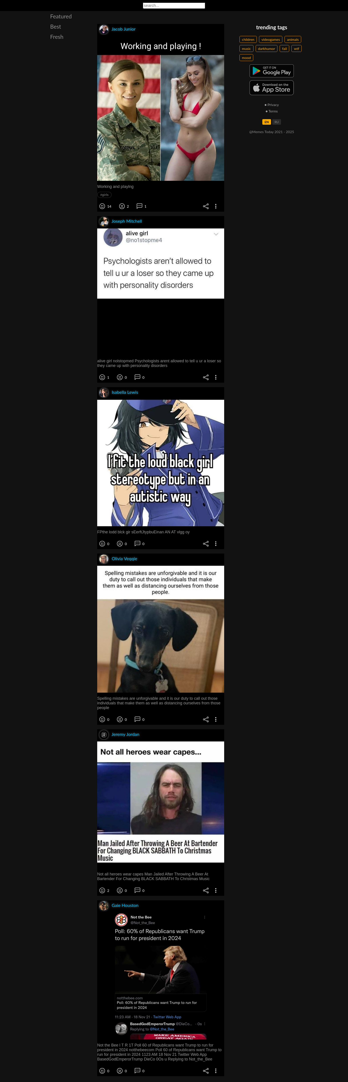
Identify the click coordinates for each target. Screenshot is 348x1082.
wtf (296, 48)
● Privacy (272, 104)
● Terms (271, 111)
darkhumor (266, 48)
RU (277, 122)
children (248, 39)
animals (293, 39)
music (246, 48)
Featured (61, 16)
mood (246, 57)
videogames (270, 39)
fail (284, 48)
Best (55, 26)
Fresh (56, 36)
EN (267, 122)
